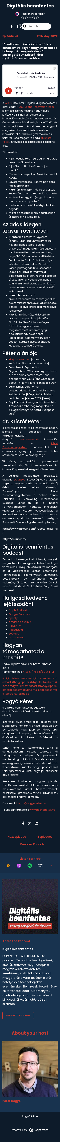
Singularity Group (19, 359)
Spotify (13, 618)
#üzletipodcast (42, 690)
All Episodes (44, 837)
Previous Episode (32, 844)
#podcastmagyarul (19, 690)
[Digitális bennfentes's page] (17, 26)
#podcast (30, 686)
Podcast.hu (16, 630)
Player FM (15, 626)
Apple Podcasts (19, 610)
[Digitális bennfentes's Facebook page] (12, 26)
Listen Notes (16, 637)
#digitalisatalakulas (42, 682)
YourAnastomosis (28, 439)
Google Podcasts (19, 614)
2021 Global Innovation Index (36, 107)
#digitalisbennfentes (15, 678)
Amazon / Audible (20, 622)
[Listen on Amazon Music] (40, 866)
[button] (51, 866)
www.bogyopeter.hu (42, 810)
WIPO (8, 103)
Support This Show (18, 1015)
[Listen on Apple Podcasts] (19, 866)
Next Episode (17, 837)
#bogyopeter (20, 682)
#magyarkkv (15, 686)
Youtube (14, 633)
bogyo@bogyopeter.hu (31, 803)
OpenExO (19, 479)
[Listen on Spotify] (29, 866)
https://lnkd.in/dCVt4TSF (39, 672)
